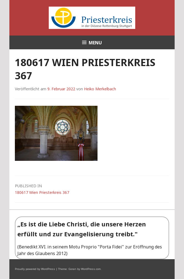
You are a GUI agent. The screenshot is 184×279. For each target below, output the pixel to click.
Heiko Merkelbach (100, 88)
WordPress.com (91, 269)
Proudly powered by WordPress (35, 269)
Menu (95, 43)
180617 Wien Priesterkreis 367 (92, 189)
